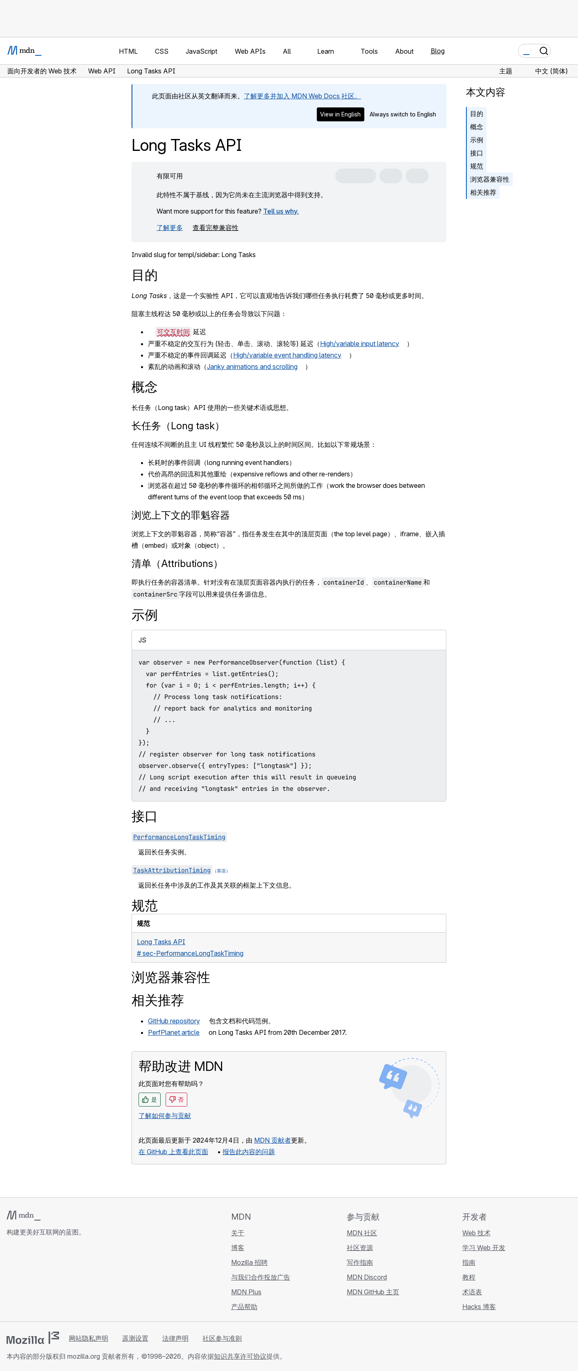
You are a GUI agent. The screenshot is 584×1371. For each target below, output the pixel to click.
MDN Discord (367, 1277)
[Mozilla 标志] (33, 1338)
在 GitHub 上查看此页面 (173, 1152)
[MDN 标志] (24, 1216)
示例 (476, 140)
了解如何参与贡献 (165, 1115)
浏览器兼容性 (489, 179)
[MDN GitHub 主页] (11, 1281)
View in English (340, 114)
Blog (438, 51)
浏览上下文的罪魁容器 (181, 515)
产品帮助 (244, 1307)
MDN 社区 (362, 1233)
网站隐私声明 (88, 1338)
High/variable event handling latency (287, 355)
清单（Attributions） (177, 563)
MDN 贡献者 (272, 1140)
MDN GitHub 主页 (373, 1292)
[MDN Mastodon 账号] (56, 1281)
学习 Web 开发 (483, 1247)
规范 (476, 166)
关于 (237, 1233)
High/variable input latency (359, 343)
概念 (476, 127)
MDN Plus (246, 1292)
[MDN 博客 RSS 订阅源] (70, 1281)
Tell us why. (281, 211)
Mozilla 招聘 (249, 1262)
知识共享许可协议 (240, 1356)
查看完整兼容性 (216, 227)
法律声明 (175, 1338)
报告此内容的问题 (249, 1152)
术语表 (472, 1292)
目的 (476, 113)
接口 (476, 153)
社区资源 (360, 1247)
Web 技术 (476, 1233)
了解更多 (170, 227)
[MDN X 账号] (41, 1281)
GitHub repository (174, 1021)
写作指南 (360, 1262)
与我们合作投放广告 (260, 1277)
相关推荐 (483, 192)
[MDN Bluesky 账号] (26, 1281)
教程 (468, 1277)
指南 (468, 1262)
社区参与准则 (222, 1338)
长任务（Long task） (178, 426)
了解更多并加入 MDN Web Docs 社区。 (302, 96)
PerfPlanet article (174, 1032)
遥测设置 (135, 1338)
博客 (237, 1247)
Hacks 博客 (479, 1307)
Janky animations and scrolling (252, 366)
